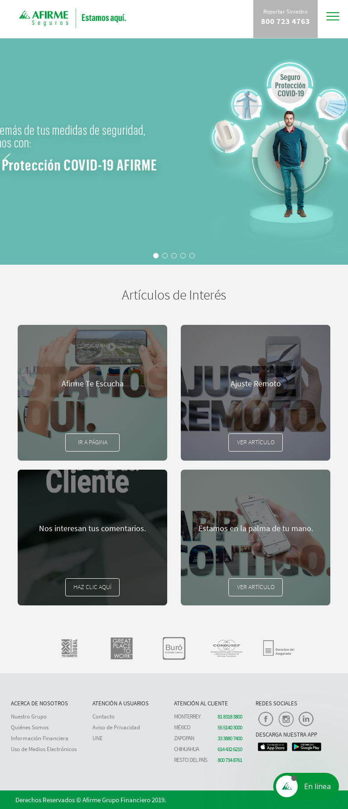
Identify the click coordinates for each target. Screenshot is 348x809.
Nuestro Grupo (29, 716)
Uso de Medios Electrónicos (44, 749)
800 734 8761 (230, 760)
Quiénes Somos (29, 727)
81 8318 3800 (230, 716)
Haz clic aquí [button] (92, 587)
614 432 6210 (230, 749)
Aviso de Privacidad (116, 727)
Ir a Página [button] (92, 442)
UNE (97, 738)
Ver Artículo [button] (256, 442)
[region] (174, 151)
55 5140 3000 (230, 727)
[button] (11, 208)
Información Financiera (39, 738)
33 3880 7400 (230, 738)
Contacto (103, 716)
